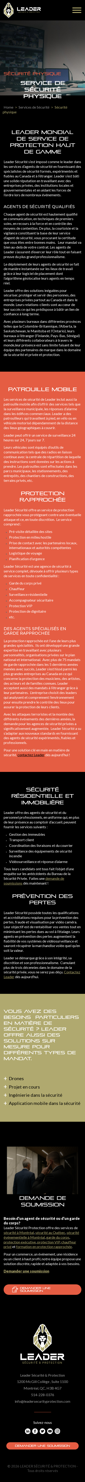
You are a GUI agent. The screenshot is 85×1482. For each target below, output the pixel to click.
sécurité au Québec (50, 1232)
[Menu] (76, 10)
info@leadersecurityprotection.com (42, 1401)
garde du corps (57, 1237)
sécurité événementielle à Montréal (41, 1234)
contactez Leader (30, 755)
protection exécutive (20, 1242)
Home (8, 107)
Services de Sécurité (34, 107)
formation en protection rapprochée (44, 1246)
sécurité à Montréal (19, 1232)
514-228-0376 (42, 1394)
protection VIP (48, 1242)
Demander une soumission (31, 1290)
